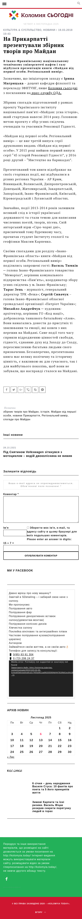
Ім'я (6, 527)
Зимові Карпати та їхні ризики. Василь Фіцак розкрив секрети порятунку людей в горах (51, 807)
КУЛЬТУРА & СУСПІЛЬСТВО (22, 30)
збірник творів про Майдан (21, 411)
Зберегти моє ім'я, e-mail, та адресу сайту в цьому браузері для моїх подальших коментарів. (52, 531)
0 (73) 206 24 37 (23, 658)
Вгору (40, 912)
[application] (41, 678)
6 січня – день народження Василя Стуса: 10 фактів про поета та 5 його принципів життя (52, 788)
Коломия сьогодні (63, 88)
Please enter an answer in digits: (49, 539)
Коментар (11, 494)
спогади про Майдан (16, 419)
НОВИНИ (49, 30)
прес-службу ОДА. (46, 93)
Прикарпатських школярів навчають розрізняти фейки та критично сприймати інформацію (41, 776)
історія (45, 411)
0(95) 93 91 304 (23, 654)
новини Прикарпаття (26, 415)
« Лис (11, 757)
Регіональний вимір (55, 415)
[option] (41, 451)
